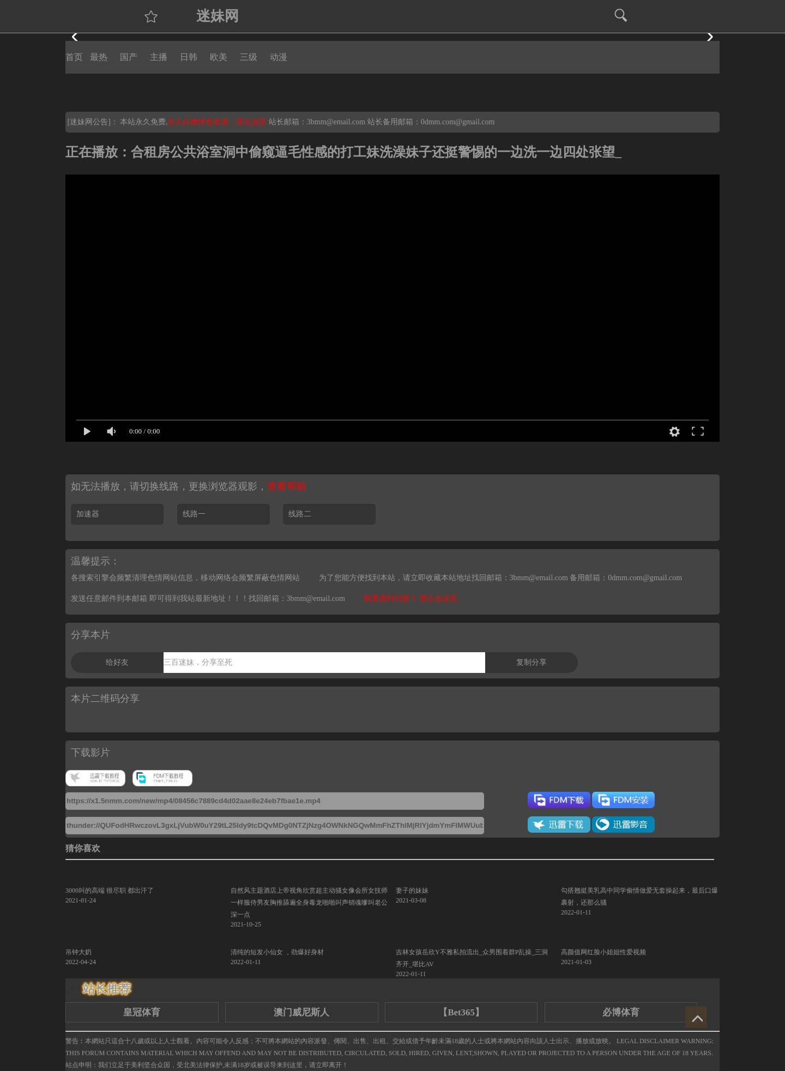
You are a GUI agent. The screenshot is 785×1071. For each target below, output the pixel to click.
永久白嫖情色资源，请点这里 (218, 122)
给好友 (117, 662)
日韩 (188, 57)
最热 (98, 57)
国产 (128, 57)
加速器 (87, 514)
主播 (158, 57)
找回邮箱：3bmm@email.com (297, 598)
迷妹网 (217, 16)
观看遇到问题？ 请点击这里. (411, 598)
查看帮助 (286, 486)
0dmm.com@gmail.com (458, 122)
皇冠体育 (141, 1012)
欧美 (218, 57)
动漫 (278, 57)
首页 (74, 57)
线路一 (194, 514)
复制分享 (531, 662)
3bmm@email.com (336, 122)
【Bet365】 (461, 1012)
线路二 (299, 514)
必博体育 (620, 1012)
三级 (248, 57)
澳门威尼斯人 (301, 1012)
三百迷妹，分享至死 (198, 662)
